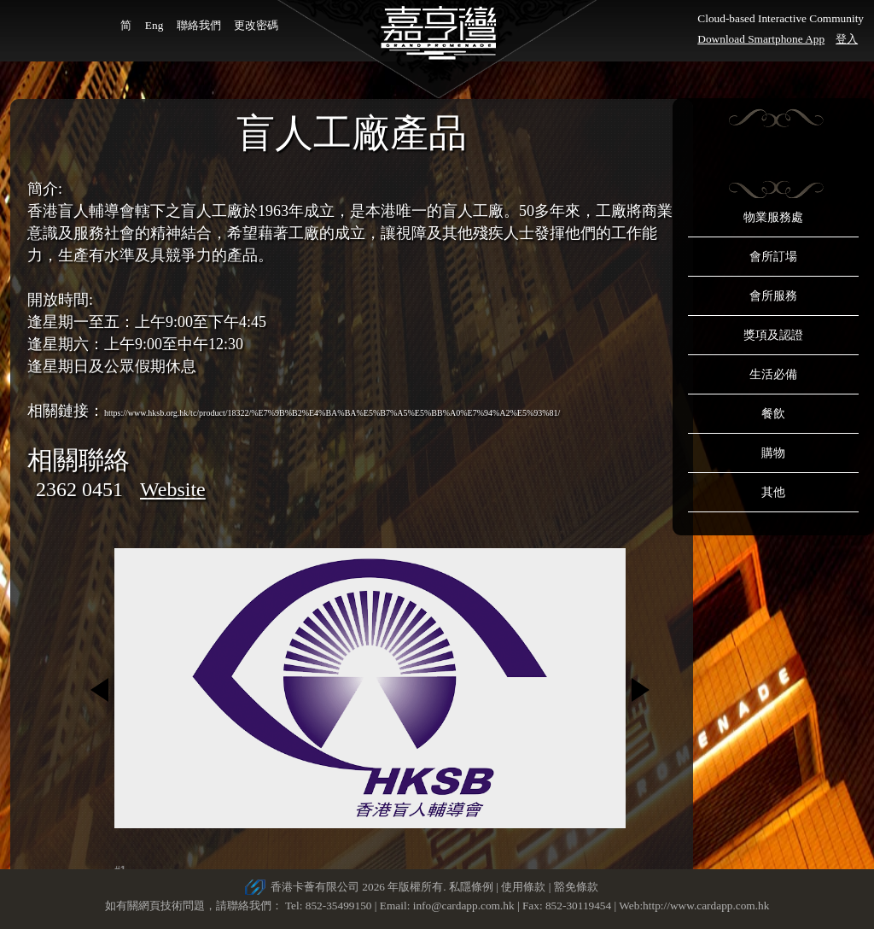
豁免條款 (576, 886)
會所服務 (773, 295)
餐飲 (773, 413)
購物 (773, 453)
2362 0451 (79, 489)
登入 (847, 38)
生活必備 (773, 374)
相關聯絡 (78, 460)
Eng (154, 25)
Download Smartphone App (760, 38)
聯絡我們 (199, 25)
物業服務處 (773, 217)
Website (173, 489)
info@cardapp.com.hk (465, 905)
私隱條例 (471, 886)
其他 (773, 492)
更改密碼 (256, 25)
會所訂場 (773, 256)
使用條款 (523, 886)
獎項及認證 (773, 335)
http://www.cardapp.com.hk (706, 905)
